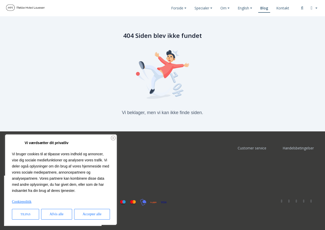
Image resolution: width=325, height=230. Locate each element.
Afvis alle (56, 214)
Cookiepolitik (21, 202)
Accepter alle (92, 214)
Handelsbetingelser (298, 148)
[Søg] (302, 8)
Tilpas (26, 214)
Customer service (252, 148)
